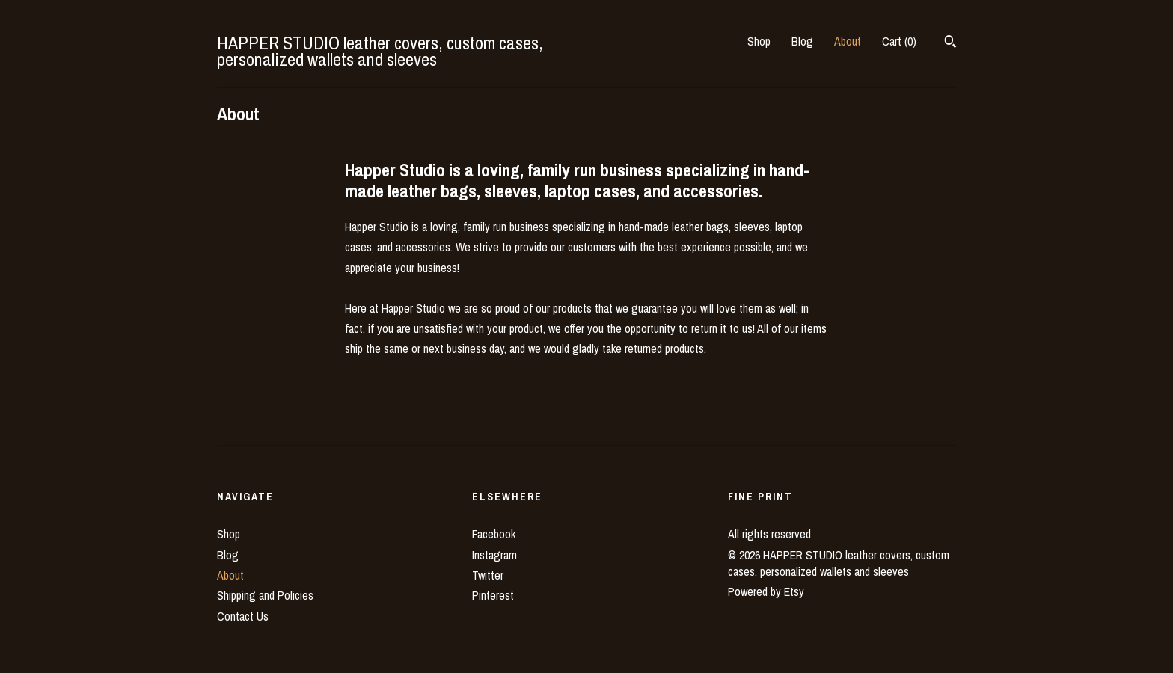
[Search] (950, 43)
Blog (802, 41)
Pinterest (493, 595)
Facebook (493, 534)
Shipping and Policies (265, 595)
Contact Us (243, 616)
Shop (759, 41)
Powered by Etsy (766, 591)
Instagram (494, 555)
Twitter (487, 575)
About (847, 41)
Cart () (899, 41)
